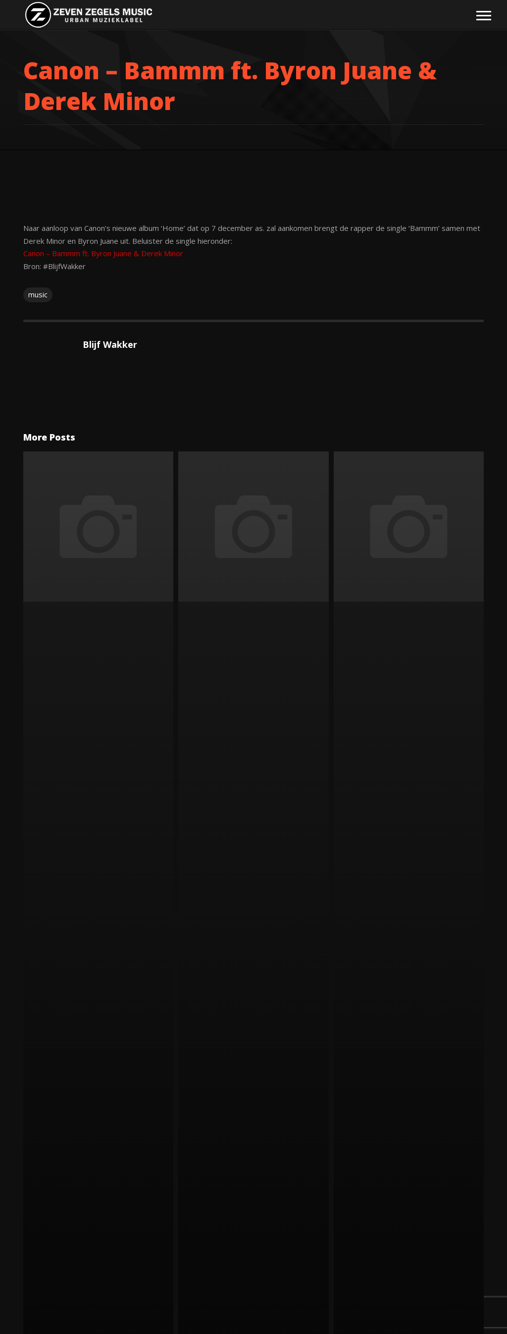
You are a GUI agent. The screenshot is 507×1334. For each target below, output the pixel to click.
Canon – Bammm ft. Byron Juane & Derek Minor (103, 253)
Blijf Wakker (110, 344)
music (38, 294)
